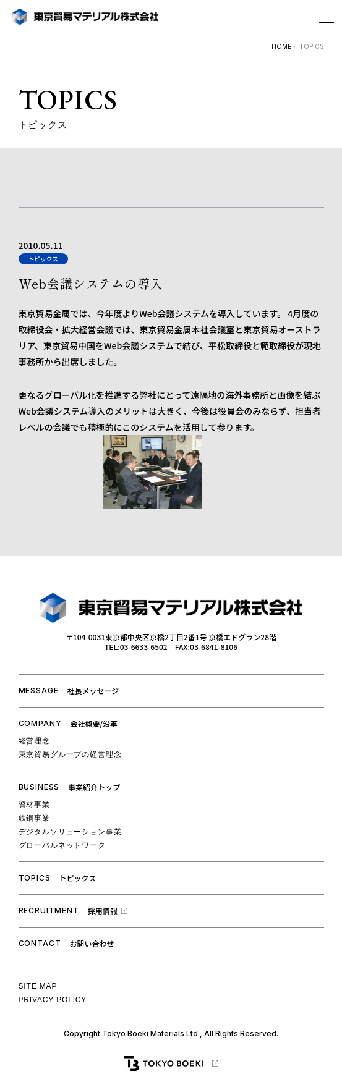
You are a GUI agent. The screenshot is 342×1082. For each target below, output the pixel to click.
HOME (281, 46)
